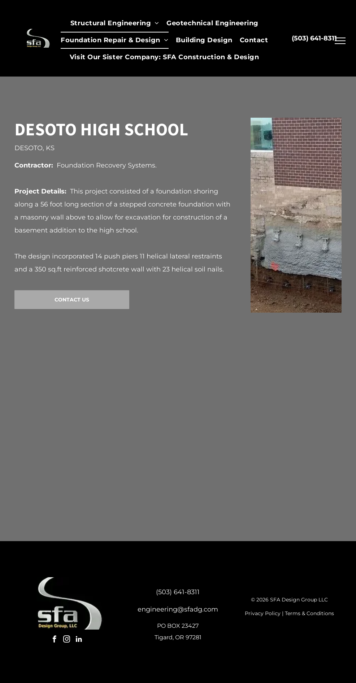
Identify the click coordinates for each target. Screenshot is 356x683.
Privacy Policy (263, 613)
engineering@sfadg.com (178, 609)
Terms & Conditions (309, 613)
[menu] (340, 40)
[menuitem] (115, 23)
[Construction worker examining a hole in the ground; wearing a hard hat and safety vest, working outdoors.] (248, 427)
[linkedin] (79, 640)
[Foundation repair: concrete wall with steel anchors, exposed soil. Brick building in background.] (80, 427)
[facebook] (54, 640)
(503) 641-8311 (178, 592)
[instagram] (66, 640)
